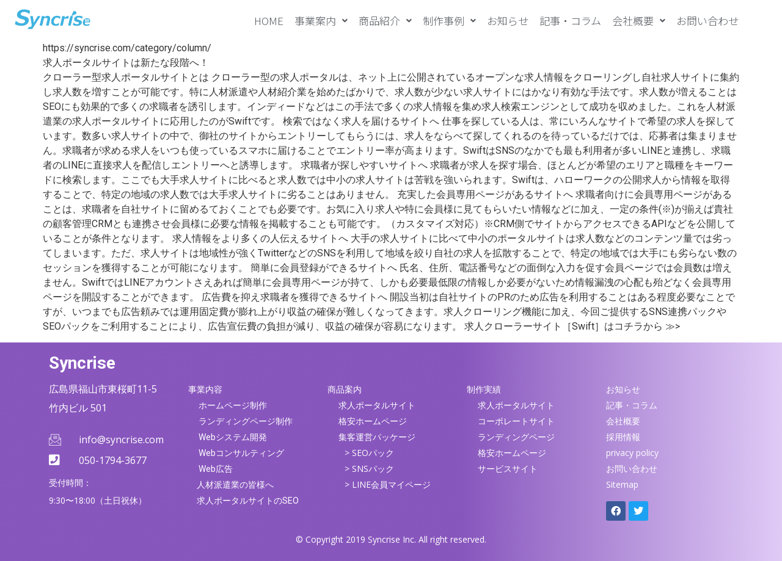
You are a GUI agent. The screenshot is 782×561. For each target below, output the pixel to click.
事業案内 (321, 20)
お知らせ (507, 20)
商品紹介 (385, 20)
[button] (321, 20)
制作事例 (449, 20)
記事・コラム (570, 20)
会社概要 (638, 20)
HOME (268, 20)
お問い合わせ (707, 20)
